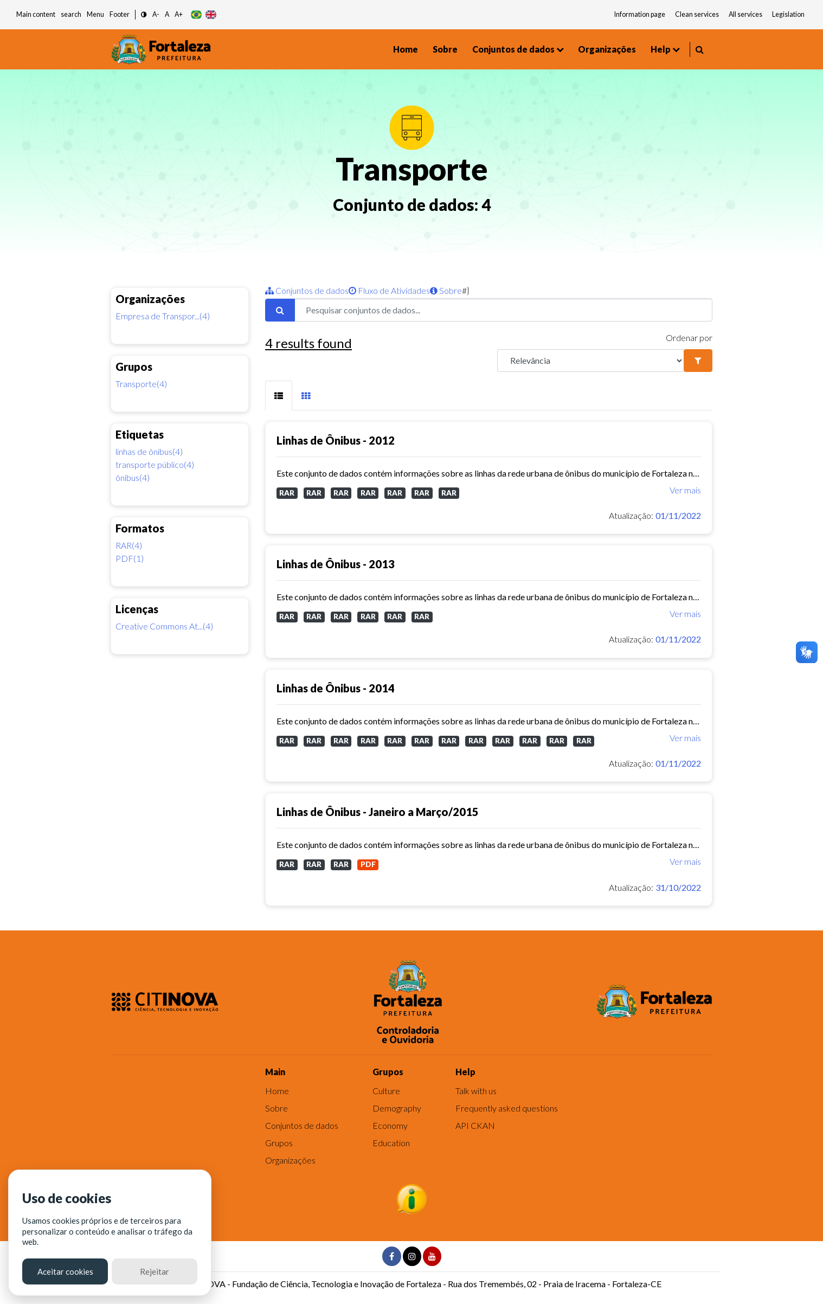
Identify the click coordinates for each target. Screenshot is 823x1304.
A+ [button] (179, 14)
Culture (386, 1090)
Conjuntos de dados (513, 49)
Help (661, 49)
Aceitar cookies (65, 1271)
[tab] (278, 395)
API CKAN (475, 1125)
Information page (639, 14)
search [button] (71, 14)
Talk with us (476, 1090)
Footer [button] (120, 14)
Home (405, 49)
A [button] (167, 14)
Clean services (697, 14)
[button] (144, 15)
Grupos (279, 1143)
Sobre (445, 49)
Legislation (788, 14)
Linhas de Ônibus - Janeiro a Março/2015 (378, 811)
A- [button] (155, 14)
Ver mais (685, 490)
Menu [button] (95, 14)
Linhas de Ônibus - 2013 (336, 563)
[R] (590, 360)
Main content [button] (35, 14)
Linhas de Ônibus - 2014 (336, 688)
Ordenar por (689, 337)
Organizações (607, 49)
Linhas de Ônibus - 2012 (336, 440)
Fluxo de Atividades (389, 290)
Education (391, 1143)
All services (745, 14)
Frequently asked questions (506, 1108)
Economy (390, 1125)
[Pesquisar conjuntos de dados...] (503, 310)
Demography (396, 1108)
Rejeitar (154, 1271)
